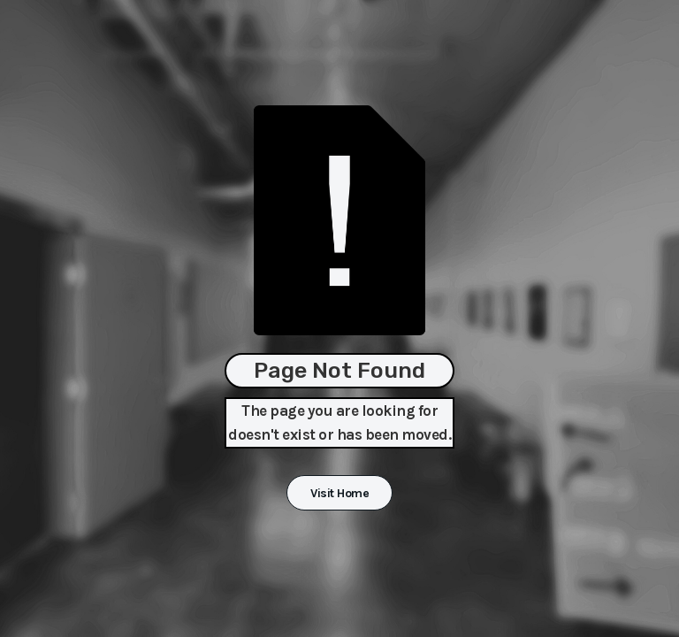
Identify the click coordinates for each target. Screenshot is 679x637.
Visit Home (339, 493)
